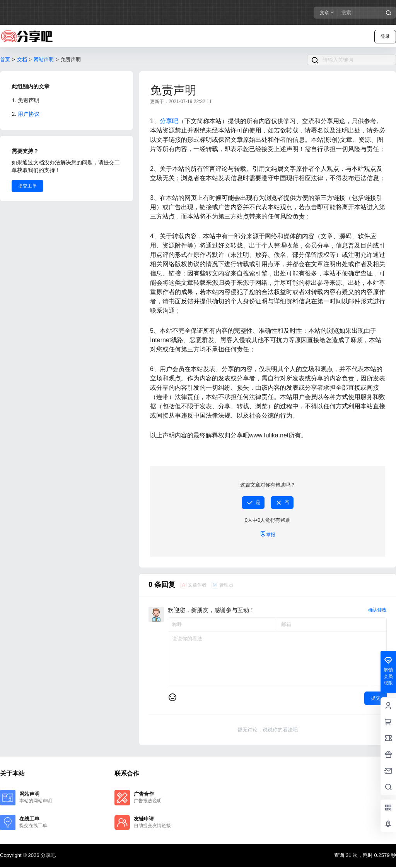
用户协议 (28, 114)
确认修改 (377, 609)
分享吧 (169, 121)
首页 (5, 59)
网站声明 (44, 59)
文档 (22, 59)
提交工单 (27, 186)
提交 (375, 698)
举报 (267, 534)
